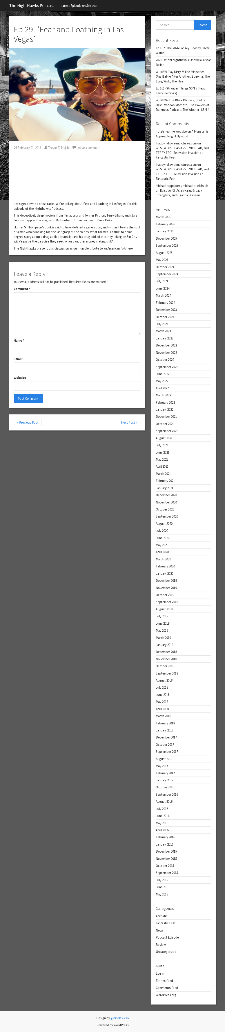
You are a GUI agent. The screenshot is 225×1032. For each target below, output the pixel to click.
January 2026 (164, 231)
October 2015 (165, 866)
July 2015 (162, 880)
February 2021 (165, 481)
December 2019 (166, 580)
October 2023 (165, 317)
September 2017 (167, 751)
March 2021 (163, 474)
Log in (160, 973)
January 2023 (164, 338)
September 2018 (167, 673)
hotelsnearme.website (171, 131)
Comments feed (167, 988)
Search (202, 25)
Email (19, 359)
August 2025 (164, 253)
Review (161, 945)
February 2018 (165, 723)
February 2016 (165, 837)
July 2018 (162, 687)
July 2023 (162, 324)
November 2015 (166, 859)
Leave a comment (87, 148)
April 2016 (162, 830)
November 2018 (166, 659)
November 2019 (166, 588)
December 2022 (166, 345)
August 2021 (164, 438)
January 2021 (164, 488)
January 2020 (164, 573)
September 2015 (167, 873)
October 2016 (165, 787)
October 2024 (165, 267)
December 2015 (166, 851)
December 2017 (166, 737)
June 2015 (162, 887)
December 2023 (166, 310)
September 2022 (167, 367)
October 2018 (165, 666)
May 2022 (162, 381)
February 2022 (165, 402)
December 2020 (166, 495)
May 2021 (162, 459)
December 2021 (166, 416)
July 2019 (162, 616)
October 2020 (165, 509)
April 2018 (162, 709)
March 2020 (163, 559)
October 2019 (165, 595)
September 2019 (167, 602)
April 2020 (162, 552)
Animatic (161, 916)
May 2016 (162, 823)
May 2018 (162, 702)
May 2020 (162, 545)
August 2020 (164, 523)
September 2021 (167, 431)
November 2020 (166, 502)
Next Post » (129, 422)
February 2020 (165, 566)
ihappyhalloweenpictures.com (176, 143)
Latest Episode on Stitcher (79, 6)
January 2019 (164, 645)
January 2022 (164, 409)
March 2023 (163, 331)
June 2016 (162, 816)
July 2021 (162, 445)
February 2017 (165, 773)
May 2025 (162, 260)
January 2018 (164, 730)
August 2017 (164, 759)
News (160, 930)
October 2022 (165, 359)
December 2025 (166, 238)
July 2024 (162, 281)
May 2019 (162, 630)
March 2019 (163, 638)
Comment (22, 289)
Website (20, 378)
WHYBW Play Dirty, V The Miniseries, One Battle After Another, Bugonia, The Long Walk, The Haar (183, 76)
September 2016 (167, 794)
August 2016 (164, 801)
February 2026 (165, 224)
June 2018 (162, 695)
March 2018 (163, 716)
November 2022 (166, 352)
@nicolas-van (120, 1018)
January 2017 (164, 780)
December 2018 (166, 652)
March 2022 (163, 395)
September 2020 (167, 516)
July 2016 (162, 809)
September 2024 (167, 274)
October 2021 (165, 424)
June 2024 (162, 288)
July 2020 (162, 531)
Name (19, 340)
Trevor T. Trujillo (57, 148)
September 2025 (167, 245)
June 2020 (162, 538)
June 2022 (162, 374)
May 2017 (162, 766)
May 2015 (162, 894)
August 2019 (164, 609)
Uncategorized (166, 952)
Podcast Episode (167, 937)
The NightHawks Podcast (31, 5)
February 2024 (165, 303)
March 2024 (163, 295)
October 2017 (165, 744)
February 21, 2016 (27, 148)
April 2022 (162, 388)
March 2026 (163, 217)
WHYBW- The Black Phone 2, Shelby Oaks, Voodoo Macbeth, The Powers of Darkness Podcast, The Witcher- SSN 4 (182, 105)
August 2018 (164, 680)
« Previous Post (27, 422)
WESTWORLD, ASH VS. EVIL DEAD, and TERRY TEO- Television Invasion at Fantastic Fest (182, 153)
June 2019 (162, 623)
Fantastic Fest (166, 923)
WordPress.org (166, 995)
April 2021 (162, 466)
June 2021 (162, 452)
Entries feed (164, 981)
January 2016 (164, 844)
